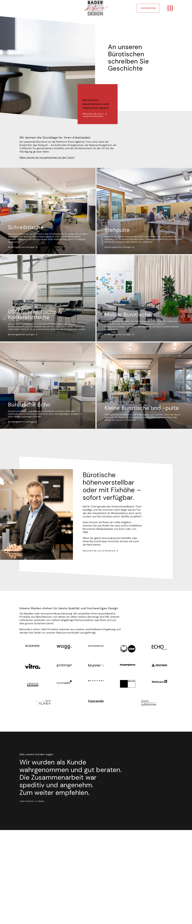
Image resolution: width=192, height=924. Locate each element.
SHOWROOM (148, 8)
